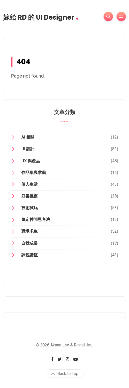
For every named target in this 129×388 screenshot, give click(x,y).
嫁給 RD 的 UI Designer (41, 15)
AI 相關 (27, 137)
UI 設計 (27, 148)
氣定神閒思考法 (35, 219)
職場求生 (29, 231)
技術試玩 (29, 207)
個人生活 (29, 184)
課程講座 (29, 255)
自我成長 (29, 243)
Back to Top (64, 373)
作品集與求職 (33, 172)
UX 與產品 (30, 160)
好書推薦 (29, 196)
